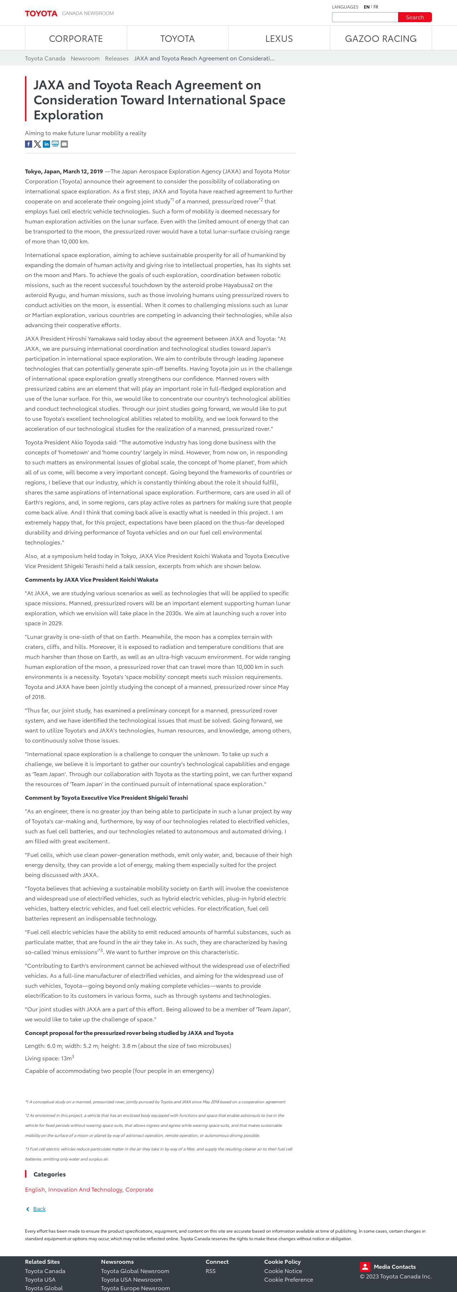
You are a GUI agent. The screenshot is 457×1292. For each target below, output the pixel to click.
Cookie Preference (288, 1279)
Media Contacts (395, 1266)
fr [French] (375, 7)
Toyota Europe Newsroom (135, 1287)
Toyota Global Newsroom (135, 1270)
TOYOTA (177, 37)
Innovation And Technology (85, 1189)
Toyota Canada (45, 1270)
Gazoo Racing (381, 37)
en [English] (367, 7)
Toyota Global (44, 1287)
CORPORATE (76, 37)
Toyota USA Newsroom (131, 1279)
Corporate (139, 1189)
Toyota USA (40, 1279)
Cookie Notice (283, 1270)
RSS (211, 1270)
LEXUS (279, 37)
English (35, 1189)
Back (39, 1208)
